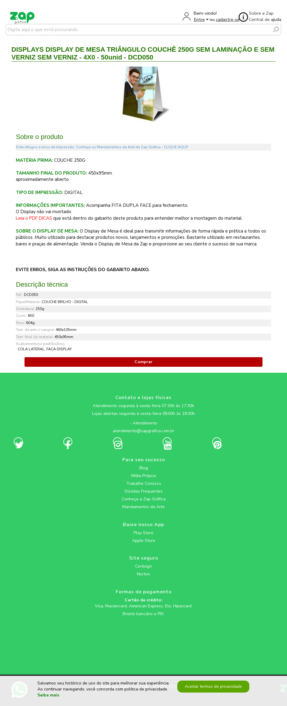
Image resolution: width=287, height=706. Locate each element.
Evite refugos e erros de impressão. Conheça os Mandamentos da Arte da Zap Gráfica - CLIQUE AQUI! (102, 147)
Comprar (143, 362)
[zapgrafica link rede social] (143, 418)
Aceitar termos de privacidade (213, 686)
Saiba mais (48, 695)
